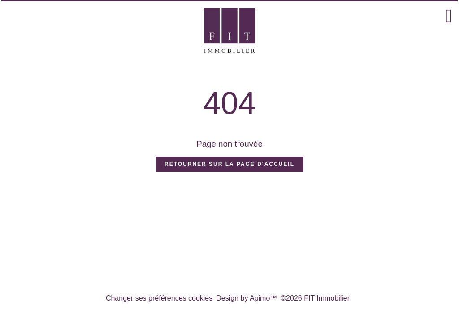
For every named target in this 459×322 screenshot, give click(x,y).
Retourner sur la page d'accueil (229, 164)
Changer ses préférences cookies (159, 298)
